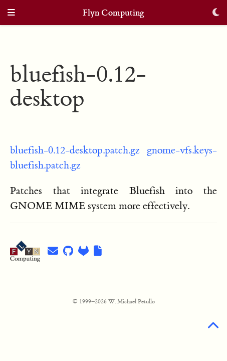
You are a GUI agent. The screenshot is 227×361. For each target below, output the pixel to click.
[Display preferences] (215, 13)
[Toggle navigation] (11, 13)
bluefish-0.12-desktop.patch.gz (75, 150)
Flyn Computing (113, 13)
